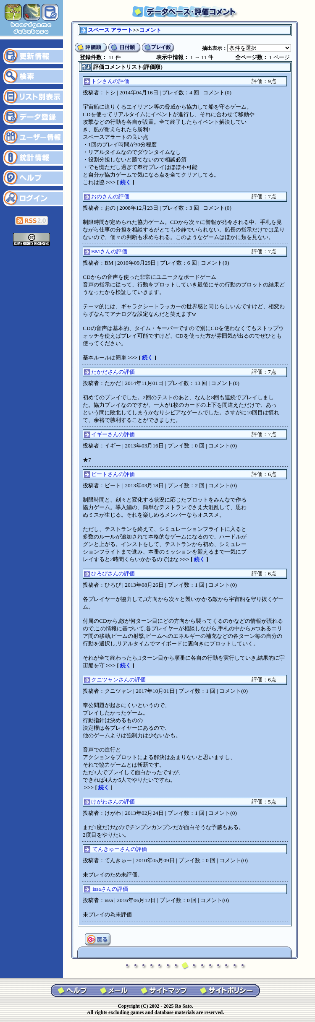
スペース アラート (110, 30)
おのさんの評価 (110, 196)
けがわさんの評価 (113, 801)
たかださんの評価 (113, 372)
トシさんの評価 (110, 81)
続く (125, 182)
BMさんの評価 (109, 251)
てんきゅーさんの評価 (119, 849)
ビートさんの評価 (113, 474)
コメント (150, 30)
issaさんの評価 (110, 889)
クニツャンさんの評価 (118, 679)
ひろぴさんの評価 (113, 573)
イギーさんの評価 (113, 434)
